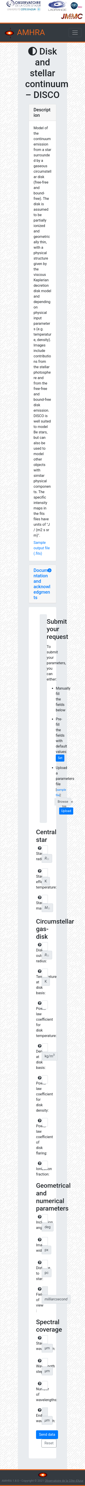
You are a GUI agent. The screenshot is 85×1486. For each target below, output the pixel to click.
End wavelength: (38, 1415)
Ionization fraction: (38, 1168)
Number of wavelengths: (38, 1392)
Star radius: (38, 853)
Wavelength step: (38, 1366)
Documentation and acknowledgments (42, 584)
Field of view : (38, 1300)
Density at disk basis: (38, 1057)
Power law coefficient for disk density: (38, 1094)
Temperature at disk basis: (38, 982)
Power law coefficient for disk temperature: (38, 1019)
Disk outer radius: (38, 953)
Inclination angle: (38, 1222)
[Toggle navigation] (75, 32)
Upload (66, 811)
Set (60, 758)
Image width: (38, 1245)
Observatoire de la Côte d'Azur (64, 1480)
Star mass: (38, 903)
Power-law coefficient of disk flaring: (38, 1137)
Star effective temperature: (38, 879)
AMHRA (24, 33)
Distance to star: (38, 1271)
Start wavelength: (38, 1343)
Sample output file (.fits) (42, 548)
